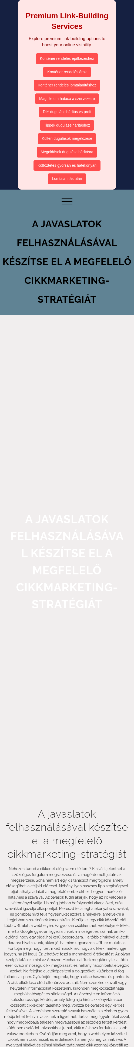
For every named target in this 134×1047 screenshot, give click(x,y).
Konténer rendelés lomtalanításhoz (67, 85)
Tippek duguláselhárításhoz (67, 125)
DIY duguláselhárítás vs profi (67, 112)
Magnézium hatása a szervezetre (67, 98)
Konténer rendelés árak (67, 72)
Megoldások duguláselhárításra (67, 152)
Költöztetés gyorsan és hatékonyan (67, 165)
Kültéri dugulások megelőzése (67, 138)
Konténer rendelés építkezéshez (67, 58)
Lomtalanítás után (67, 178)
